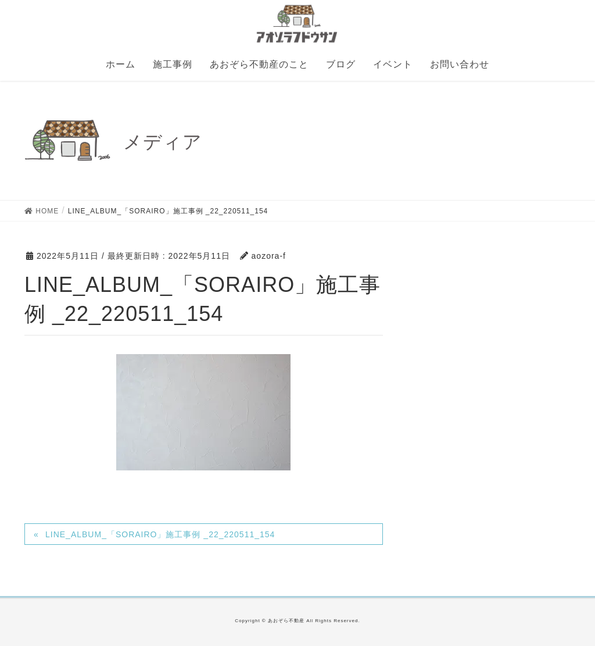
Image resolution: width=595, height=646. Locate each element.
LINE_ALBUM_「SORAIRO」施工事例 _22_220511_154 (160, 534)
